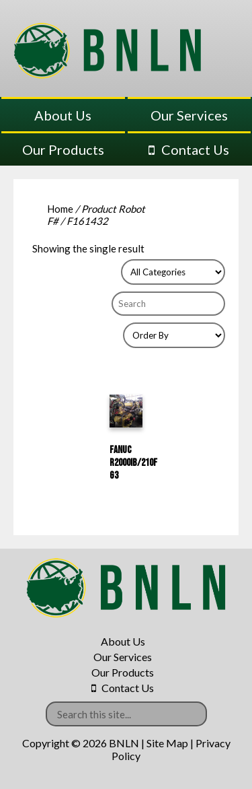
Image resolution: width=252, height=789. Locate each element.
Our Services (189, 115)
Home (60, 209)
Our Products (63, 149)
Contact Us (195, 149)
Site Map (167, 742)
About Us (62, 115)
